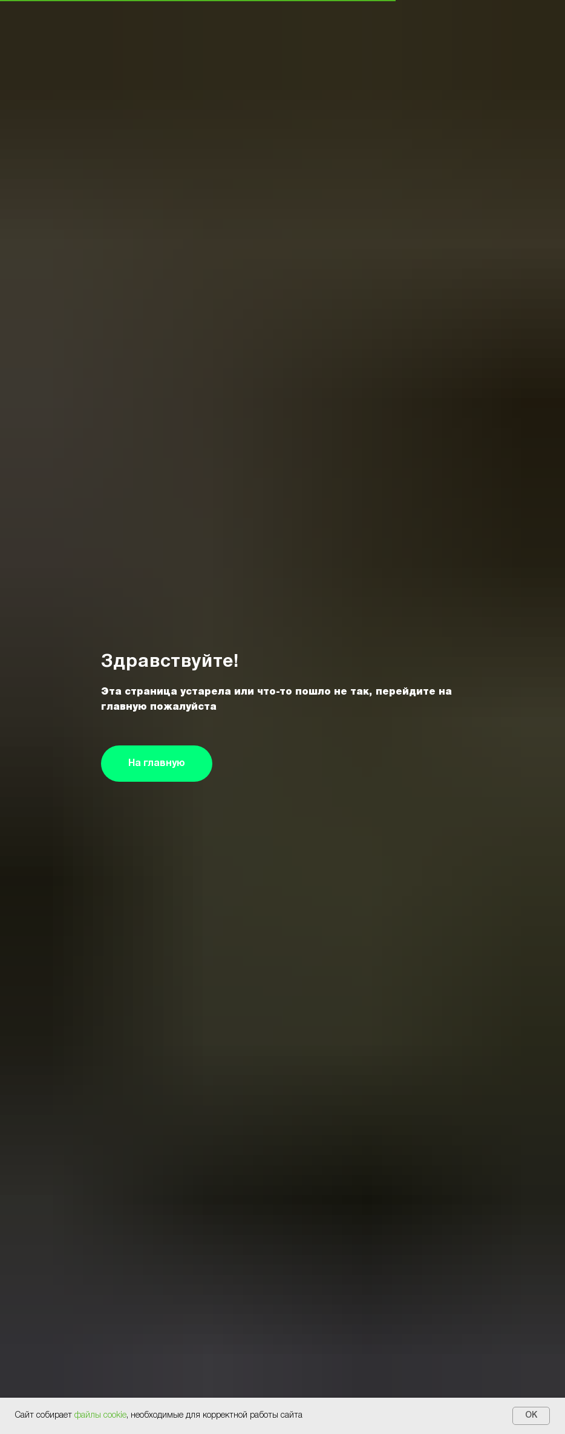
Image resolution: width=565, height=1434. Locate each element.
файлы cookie (100, 1415)
